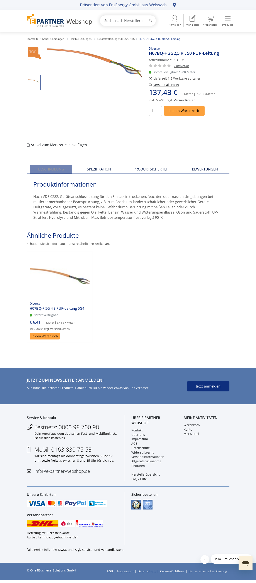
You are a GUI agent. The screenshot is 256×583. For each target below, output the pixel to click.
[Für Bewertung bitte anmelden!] (181, 65)
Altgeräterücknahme (146, 462)
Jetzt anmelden (208, 386)
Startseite (33, 39)
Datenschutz (140, 449)
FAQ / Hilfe (139, 480)
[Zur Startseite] (58, 20)
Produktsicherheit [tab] (151, 169)
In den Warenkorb (184, 110)
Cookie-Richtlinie (172, 574)
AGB (134, 444)
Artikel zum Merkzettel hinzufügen (57, 144)
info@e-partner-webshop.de (62, 472)
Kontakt (136, 431)
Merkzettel (191, 435)
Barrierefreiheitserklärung (208, 574)
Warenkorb (192, 426)
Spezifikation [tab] (99, 169)
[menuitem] (192, 20)
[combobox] (128, 20)
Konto (188, 430)
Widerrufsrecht (142, 453)
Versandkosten (184, 100)
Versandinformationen (147, 458)
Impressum (139, 440)
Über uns (138, 436)
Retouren (138, 466)
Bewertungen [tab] (205, 169)
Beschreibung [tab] (51, 169)
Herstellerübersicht (145, 475)
